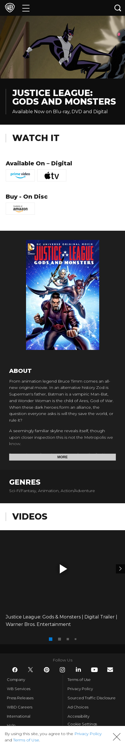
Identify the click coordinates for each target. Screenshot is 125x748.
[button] (63, 568)
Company (16, 679)
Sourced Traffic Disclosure (92, 698)
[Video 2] (120, 568)
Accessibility (79, 716)
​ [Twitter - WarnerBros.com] (30, 669)
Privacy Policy (80, 688)
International (18, 716)
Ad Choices (78, 707)
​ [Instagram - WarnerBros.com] (62, 669)
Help (11, 725)
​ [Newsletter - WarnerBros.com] (110, 669)
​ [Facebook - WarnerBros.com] (14, 669)
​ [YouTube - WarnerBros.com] (94, 670)
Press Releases (20, 698)
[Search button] (118, 8)
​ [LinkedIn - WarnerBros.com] (78, 669)
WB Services (18, 688)
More (62, 457)
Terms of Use (79, 679)
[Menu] (25, 8)
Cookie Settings (82, 724)
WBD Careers (19, 707)
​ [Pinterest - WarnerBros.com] (46, 670)
